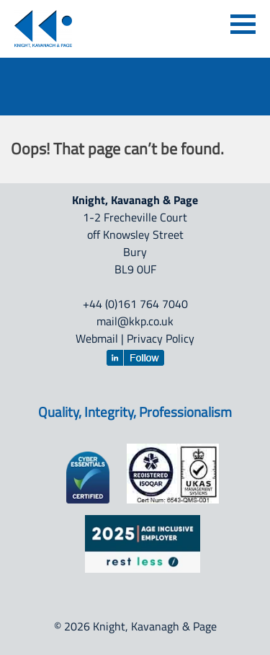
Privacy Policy (160, 338)
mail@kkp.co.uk (135, 321)
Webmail (97, 338)
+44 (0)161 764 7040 (135, 303)
